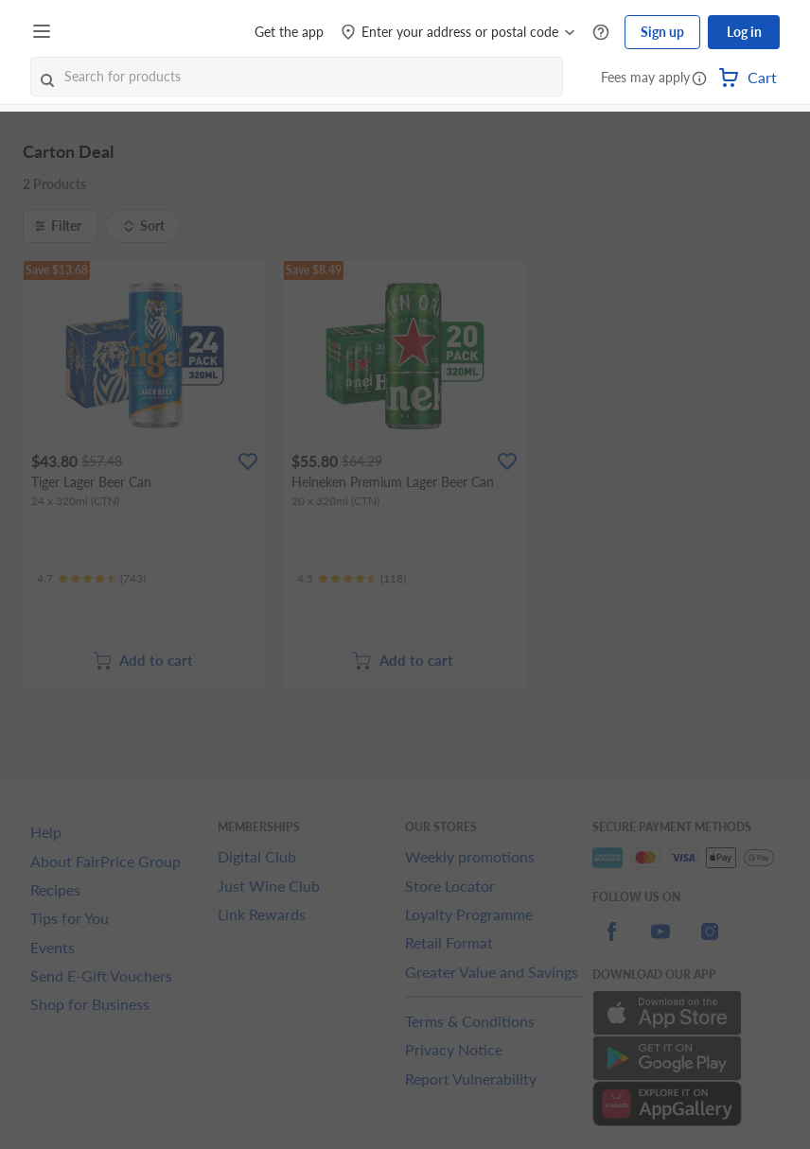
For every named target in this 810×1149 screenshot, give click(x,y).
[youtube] (660, 942)
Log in (744, 32)
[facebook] (611, 942)
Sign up (662, 32)
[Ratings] (91, 578)
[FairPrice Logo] (112, 32)
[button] (699, 79)
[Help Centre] (600, 33)
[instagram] (710, 942)
